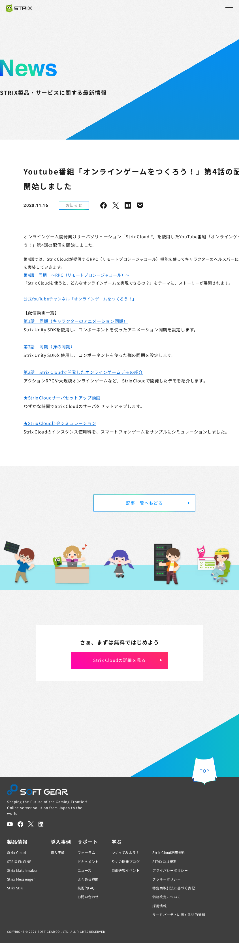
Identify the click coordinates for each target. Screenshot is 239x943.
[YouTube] (10, 824)
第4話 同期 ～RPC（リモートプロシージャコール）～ (77, 275)
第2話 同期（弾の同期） (49, 347)
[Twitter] (31, 824)
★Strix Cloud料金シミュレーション (60, 423)
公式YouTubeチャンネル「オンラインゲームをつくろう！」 (80, 299)
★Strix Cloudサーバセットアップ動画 (62, 398)
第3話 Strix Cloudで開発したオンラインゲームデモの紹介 (83, 372)
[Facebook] (20, 824)
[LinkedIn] (41, 824)
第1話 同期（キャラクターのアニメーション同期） (76, 321)
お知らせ (74, 205)
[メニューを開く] (228, 7)
